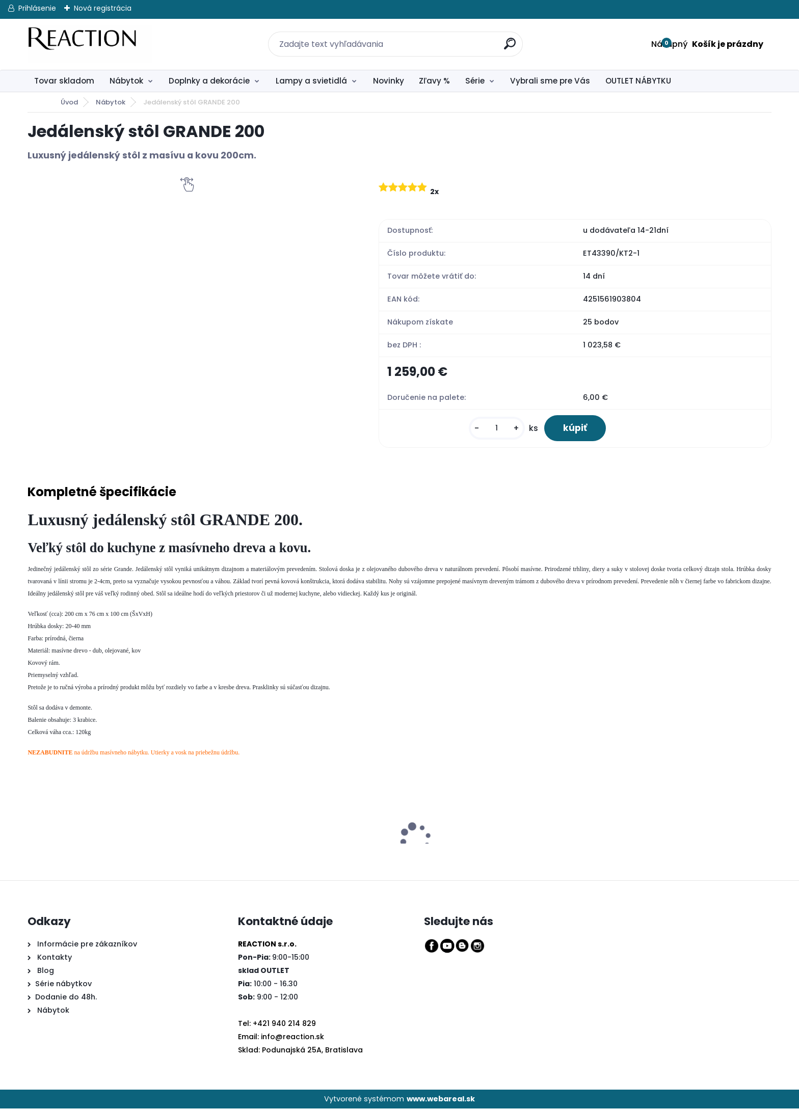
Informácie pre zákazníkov (86, 945)
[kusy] (494, 429)
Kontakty (54, 959)
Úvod (69, 102)
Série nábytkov (63, 985)
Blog (44, 972)
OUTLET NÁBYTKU (638, 80)
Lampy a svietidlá (311, 80)
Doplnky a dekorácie (209, 80)
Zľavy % (434, 80)
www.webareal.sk (441, 1100)
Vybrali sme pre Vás (550, 80)
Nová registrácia (102, 8)
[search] (504, 38)
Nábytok (126, 80)
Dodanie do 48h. (66, 998)
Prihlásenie (37, 8)
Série (475, 80)
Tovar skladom (64, 80)
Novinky (388, 80)
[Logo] (90, 44)
